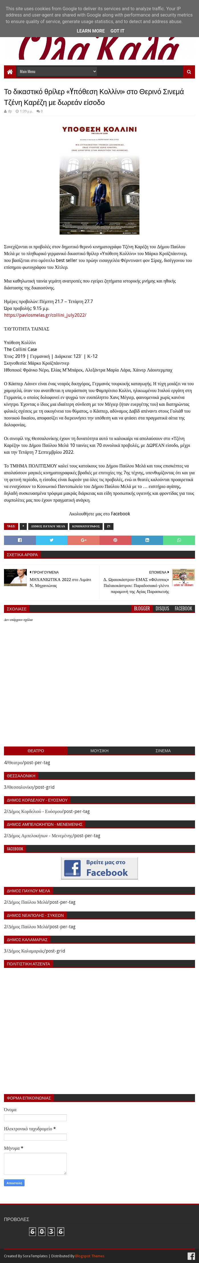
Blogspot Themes (89, 1256)
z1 (109, 526)
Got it (117, 31)
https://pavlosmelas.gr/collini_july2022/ (45, 315)
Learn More (91, 31)
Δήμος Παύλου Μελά (48, 526)
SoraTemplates (35, 1256)
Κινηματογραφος (86, 526)
